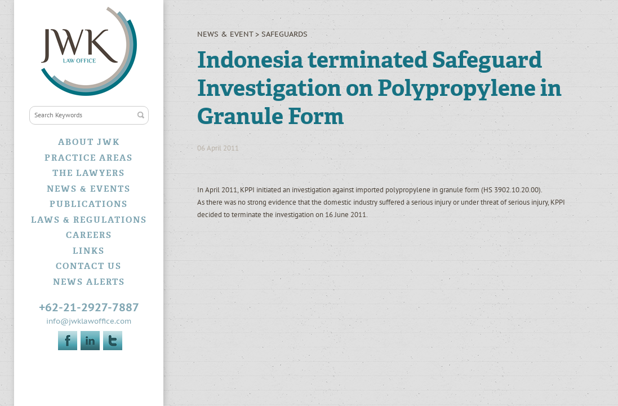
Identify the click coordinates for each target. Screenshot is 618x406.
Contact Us (89, 266)
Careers (89, 235)
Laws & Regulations (89, 220)
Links (89, 251)
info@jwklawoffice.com (88, 321)
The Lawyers (88, 173)
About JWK (89, 142)
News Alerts (89, 282)
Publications (89, 204)
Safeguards (284, 34)
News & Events (89, 189)
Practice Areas (89, 158)
